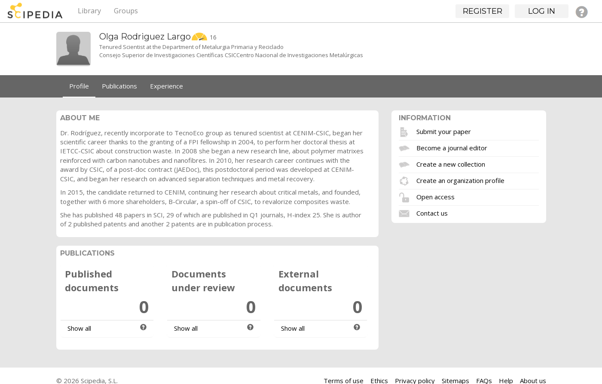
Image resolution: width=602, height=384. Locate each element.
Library (89, 10)
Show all (79, 328)
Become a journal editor (451, 147)
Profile (79, 86)
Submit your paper (443, 131)
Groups (126, 10)
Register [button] (482, 11)
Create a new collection (450, 163)
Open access (435, 196)
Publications (119, 86)
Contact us (432, 212)
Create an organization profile (460, 180)
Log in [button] (541, 11)
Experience (166, 86)
